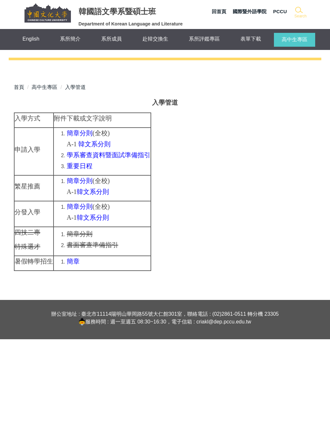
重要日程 (79, 249)
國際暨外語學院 (250, 11)
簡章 (73, 345)
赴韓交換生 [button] (155, 39)
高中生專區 (44, 171)
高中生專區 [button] (294, 39)
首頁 (19, 171)
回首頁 (219, 11)
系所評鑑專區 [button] (204, 39)
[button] (300, 12)
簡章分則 (79, 216)
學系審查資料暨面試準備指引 (108, 238)
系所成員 (111, 39)
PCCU (280, 11)
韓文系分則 (94, 227)
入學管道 (75, 171)
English (31, 39)
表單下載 (250, 39)
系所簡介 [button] (70, 39)
